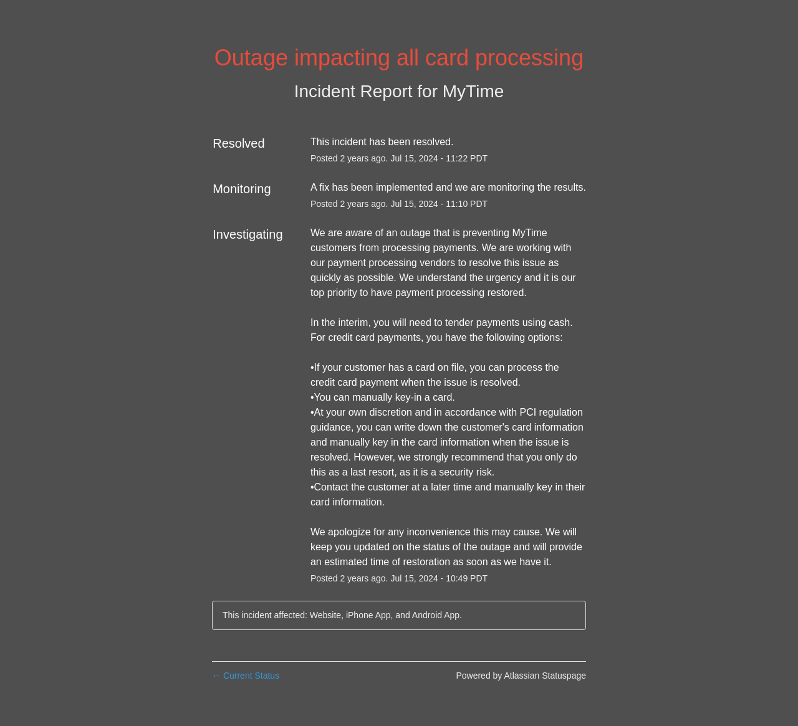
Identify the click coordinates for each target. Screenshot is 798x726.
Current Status (245, 676)
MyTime (473, 91)
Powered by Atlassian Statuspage (521, 676)
